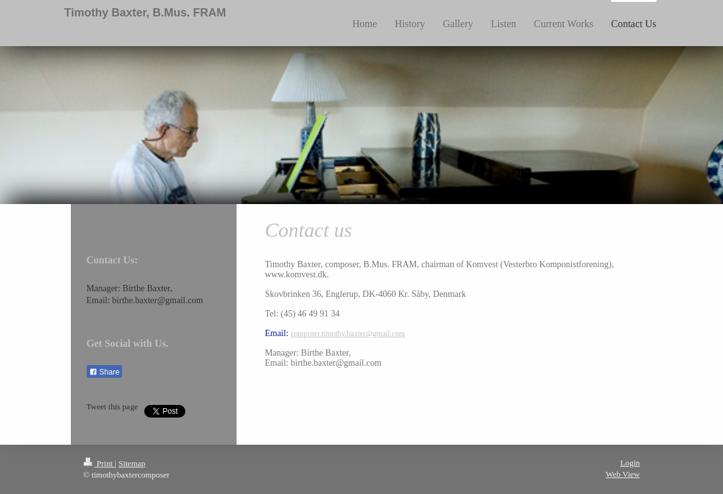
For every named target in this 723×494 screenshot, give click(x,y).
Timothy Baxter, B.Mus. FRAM (145, 12)
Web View (623, 474)
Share (104, 372)
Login (630, 462)
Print (99, 463)
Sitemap (131, 463)
